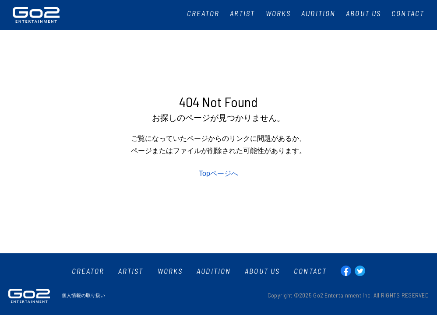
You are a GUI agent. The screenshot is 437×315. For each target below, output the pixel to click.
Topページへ (218, 173)
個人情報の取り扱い (83, 295)
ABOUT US (262, 271)
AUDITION (214, 271)
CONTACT (310, 271)
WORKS (170, 271)
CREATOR (88, 271)
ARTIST (131, 271)
